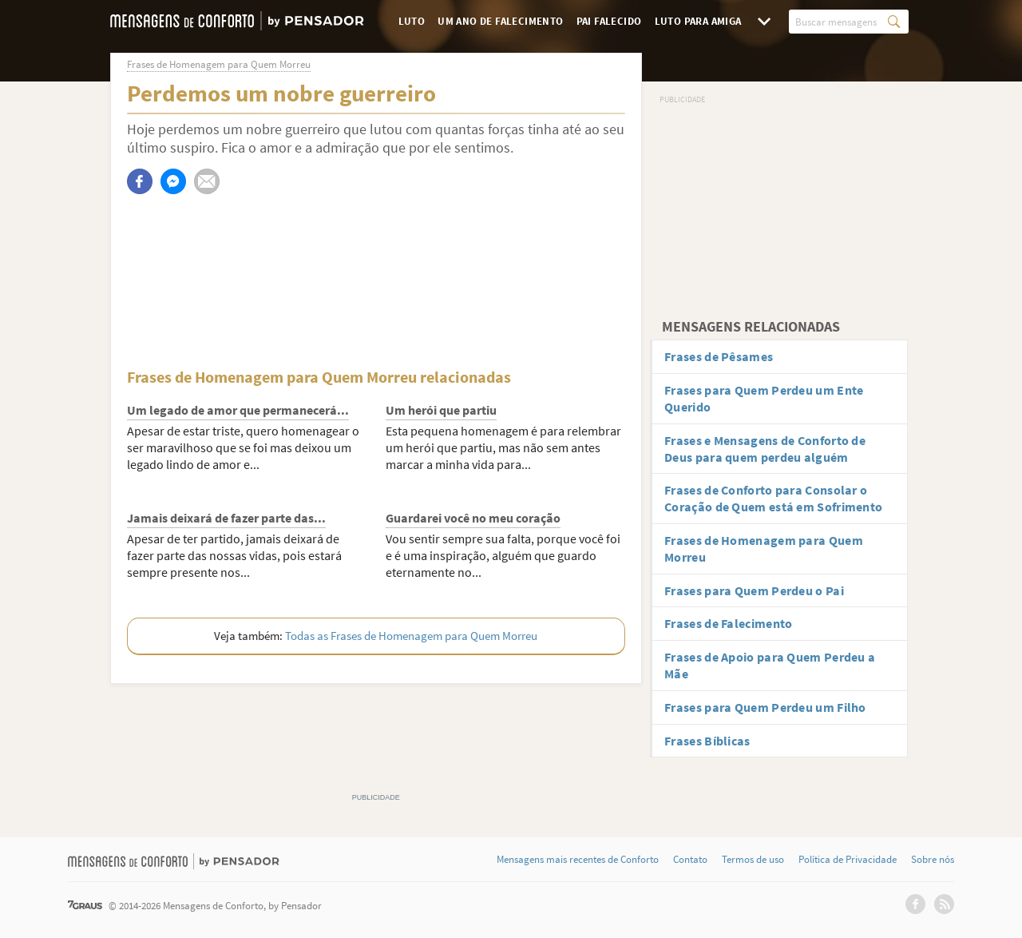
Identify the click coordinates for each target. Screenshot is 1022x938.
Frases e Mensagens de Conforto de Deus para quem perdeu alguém (765, 448)
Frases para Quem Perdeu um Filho (765, 707)
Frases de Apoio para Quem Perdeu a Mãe (769, 665)
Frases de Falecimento (728, 623)
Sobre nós (932, 859)
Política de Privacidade (847, 859)
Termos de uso (753, 859)
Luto (412, 21)
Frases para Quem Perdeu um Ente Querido (763, 398)
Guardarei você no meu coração (473, 518)
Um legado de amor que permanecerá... (238, 410)
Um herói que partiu (441, 410)
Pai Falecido (609, 21)
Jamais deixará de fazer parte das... (226, 518)
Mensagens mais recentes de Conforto (578, 859)
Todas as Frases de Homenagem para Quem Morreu (411, 635)
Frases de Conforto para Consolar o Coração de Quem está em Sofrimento (773, 498)
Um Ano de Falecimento (500, 21)
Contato (690, 859)
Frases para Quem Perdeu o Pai (754, 590)
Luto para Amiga (698, 21)
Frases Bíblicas (707, 741)
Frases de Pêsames (718, 356)
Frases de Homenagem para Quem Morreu (763, 548)
